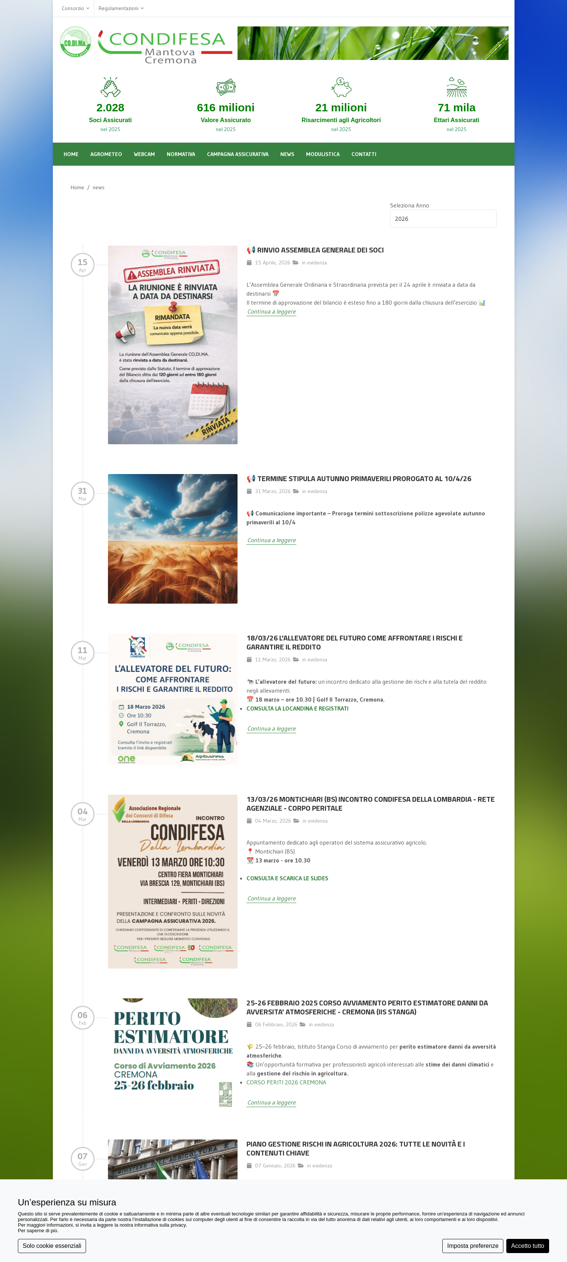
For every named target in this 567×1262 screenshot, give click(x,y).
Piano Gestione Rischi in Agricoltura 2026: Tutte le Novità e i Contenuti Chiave (355, 1148)
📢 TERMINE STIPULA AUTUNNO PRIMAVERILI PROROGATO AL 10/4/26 (358, 478)
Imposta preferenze (472, 1246)
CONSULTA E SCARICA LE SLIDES (287, 878)
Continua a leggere (271, 311)
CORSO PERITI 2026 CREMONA (286, 1082)
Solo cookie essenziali (52, 1246)
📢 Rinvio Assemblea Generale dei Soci (315, 249)
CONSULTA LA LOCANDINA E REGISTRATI (297, 708)
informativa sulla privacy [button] (160, 1225)
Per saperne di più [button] (37, 1230)
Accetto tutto (527, 1246)
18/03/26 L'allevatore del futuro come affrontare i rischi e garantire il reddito (354, 642)
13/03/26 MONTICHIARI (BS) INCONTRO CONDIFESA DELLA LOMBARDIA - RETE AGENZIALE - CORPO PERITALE (370, 803)
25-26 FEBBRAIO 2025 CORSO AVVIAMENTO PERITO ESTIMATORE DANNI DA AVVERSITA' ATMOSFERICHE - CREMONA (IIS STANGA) (367, 1007)
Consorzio (75, 8)
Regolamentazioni (121, 8)
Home (77, 187)
